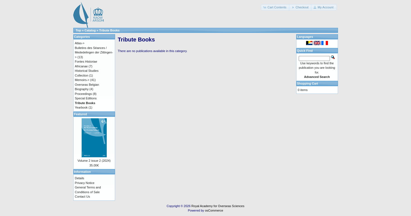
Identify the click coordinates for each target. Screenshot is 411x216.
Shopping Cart (307, 83)
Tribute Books (109, 30)
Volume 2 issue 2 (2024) (94, 160)
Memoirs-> (82, 80)
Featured (80, 114)
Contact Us (82, 196)
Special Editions (86, 98)
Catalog (90, 30)
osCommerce (214, 210)
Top (78, 30)
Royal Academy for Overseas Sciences (217, 206)
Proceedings (83, 93)
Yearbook (81, 107)
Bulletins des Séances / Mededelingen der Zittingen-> (94, 52)
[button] (275, 7)
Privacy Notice (84, 183)
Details (79, 178)
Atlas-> (80, 43)
